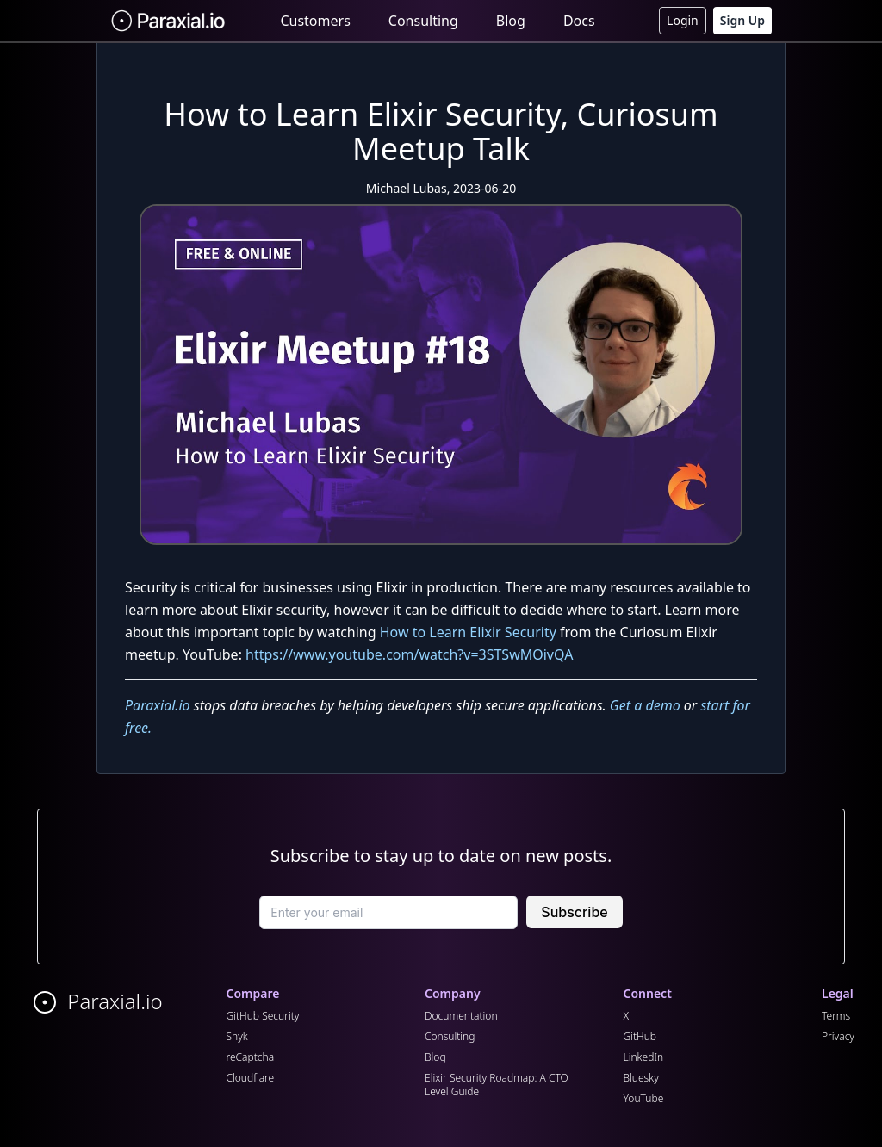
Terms (836, 1015)
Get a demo (645, 705)
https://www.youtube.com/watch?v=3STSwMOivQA (409, 654)
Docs (579, 20)
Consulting (423, 20)
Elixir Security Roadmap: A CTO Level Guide (496, 1084)
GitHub (640, 1036)
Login (683, 20)
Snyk (237, 1036)
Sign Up (742, 20)
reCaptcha (251, 1057)
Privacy (838, 1036)
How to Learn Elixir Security (468, 632)
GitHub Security (263, 1015)
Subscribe (574, 912)
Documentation (461, 1015)
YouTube (644, 1098)
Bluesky (641, 1077)
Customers (315, 20)
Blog (510, 20)
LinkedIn (644, 1057)
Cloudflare (251, 1077)
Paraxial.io (157, 705)
